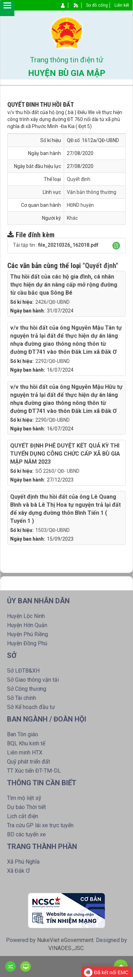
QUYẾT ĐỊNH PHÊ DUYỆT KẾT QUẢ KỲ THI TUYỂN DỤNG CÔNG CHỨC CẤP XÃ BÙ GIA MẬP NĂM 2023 (65, 453)
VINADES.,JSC (66, 948)
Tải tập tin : (55, 245)
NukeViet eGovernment (65, 940)
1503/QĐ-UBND (52, 530)
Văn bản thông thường (91, 192)
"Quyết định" (100, 265)
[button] (116, 245)
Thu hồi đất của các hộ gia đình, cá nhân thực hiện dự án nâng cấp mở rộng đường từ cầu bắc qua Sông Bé (63, 284)
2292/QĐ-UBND (52, 361)
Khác (72, 218)
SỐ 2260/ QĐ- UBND (57, 471)
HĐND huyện (80, 205)
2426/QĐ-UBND (52, 302)
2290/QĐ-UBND (52, 420)
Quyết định (78, 179)
